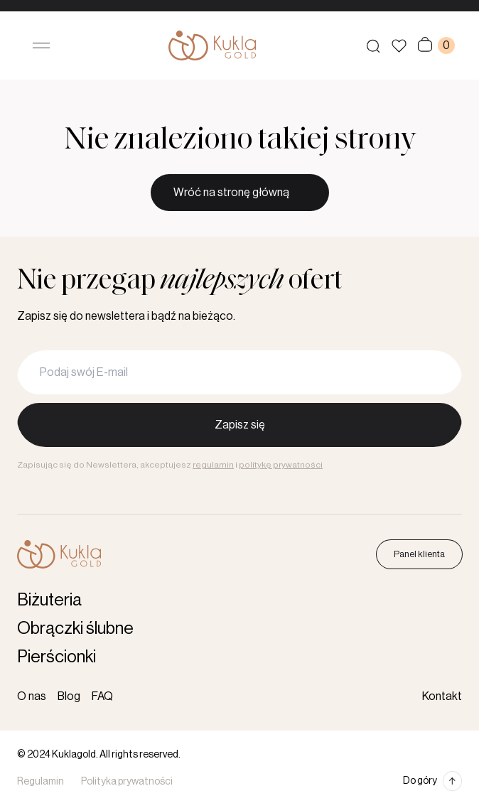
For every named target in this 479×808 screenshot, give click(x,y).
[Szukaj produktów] (373, 45)
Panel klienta (419, 554)
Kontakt (442, 696)
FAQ (102, 696)
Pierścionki (56, 656)
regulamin (213, 464)
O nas (31, 696)
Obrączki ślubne (75, 628)
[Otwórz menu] (41, 45)
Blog (69, 696)
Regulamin (40, 782)
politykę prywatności (281, 464)
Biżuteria (49, 599)
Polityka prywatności (127, 782)
